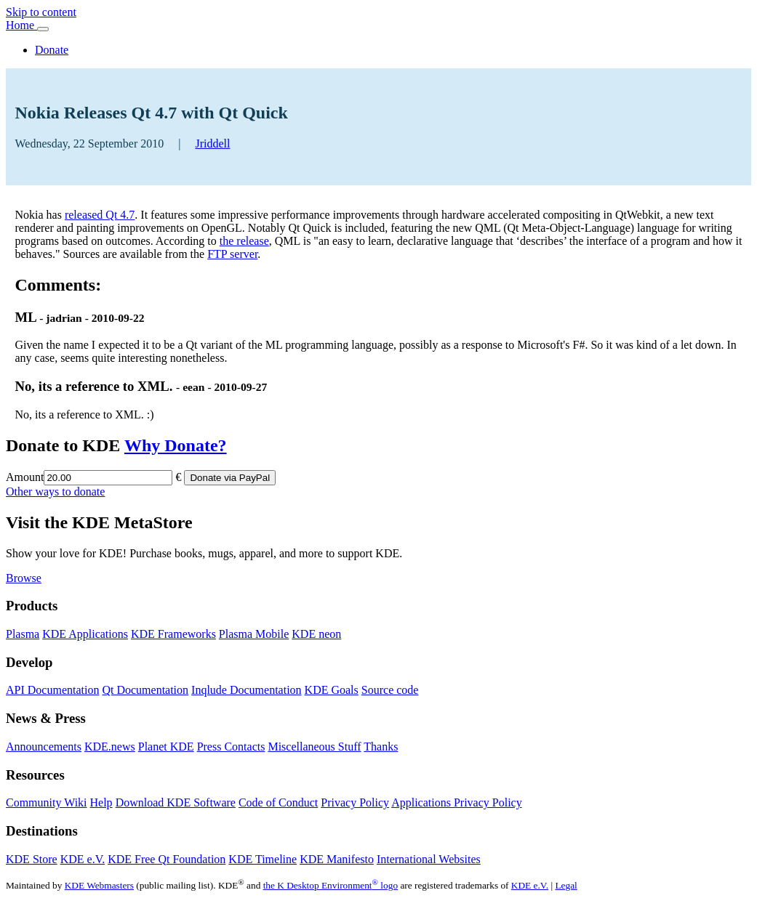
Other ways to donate (55, 491)
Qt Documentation (145, 690)
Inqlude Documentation (246, 690)
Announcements (43, 746)
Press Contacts (231, 746)
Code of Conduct (278, 802)
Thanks (381, 746)
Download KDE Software (176, 802)
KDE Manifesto (337, 859)
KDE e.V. (82, 859)
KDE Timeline (262, 859)
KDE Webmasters (99, 885)
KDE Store (31, 859)
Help (101, 802)
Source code (390, 690)
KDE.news (109, 746)
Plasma (22, 634)
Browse (23, 578)
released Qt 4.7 (100, 215)
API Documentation (52, 690)
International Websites (429, 859)
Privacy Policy (355, 802)
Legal (566, 885)
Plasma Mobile (254, 634)
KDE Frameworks (173, 634)
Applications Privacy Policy (456, 802)
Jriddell (212, 143)
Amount (25, 477)
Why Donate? (175, 445)
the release (244, 241)
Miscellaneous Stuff (314, 746)
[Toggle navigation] (43, 29)
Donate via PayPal (230, 477)
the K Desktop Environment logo (330, 885)
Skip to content (41, 12)
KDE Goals (332, 690)
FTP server (232, 254)
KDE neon (316, 634)
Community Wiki (46, 802)
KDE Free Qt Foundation (166, 859)
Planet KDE (166, 746)
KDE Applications (85, 634)
